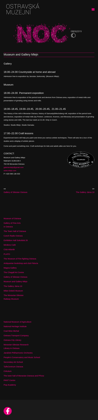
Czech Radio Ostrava (13, 236)
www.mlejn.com (10, 171)
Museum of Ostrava (12, 218)
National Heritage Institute (15, 326)
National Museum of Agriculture (17, 322)
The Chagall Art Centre (14, 272)
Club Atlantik (9, 249)
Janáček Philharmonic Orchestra (18, 353)
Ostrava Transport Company (16, 335)
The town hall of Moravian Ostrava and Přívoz (24, 376)
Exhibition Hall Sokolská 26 (16, 240)
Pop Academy (10, 385)
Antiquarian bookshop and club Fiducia (21, 263)
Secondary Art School (13, 362)
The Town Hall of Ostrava (15, 231)
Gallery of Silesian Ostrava (15, 277)
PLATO (7, 254)
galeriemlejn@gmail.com (14, 167)
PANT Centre (9, 380)
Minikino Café (10, 245)
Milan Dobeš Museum (13, 291)
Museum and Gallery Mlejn (15, 281)
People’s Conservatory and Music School (22, 357)
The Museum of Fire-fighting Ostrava (20, 259)
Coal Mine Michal (11, 331)
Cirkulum (8, 371)
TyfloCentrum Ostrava (13, 367)
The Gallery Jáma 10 (13, 286)
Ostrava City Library (12, 340)
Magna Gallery (10, 268)
